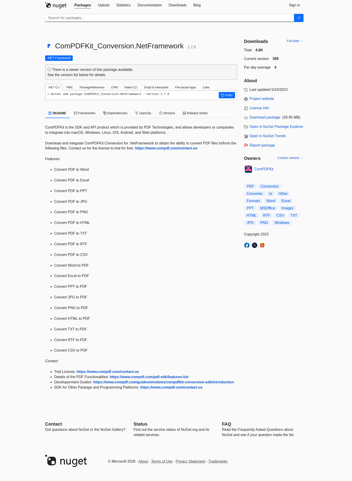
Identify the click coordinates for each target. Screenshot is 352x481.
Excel (286, 201)
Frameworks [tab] (84, 113)
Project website (262, 99)
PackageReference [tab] (92, 87)
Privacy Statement (190, 461)
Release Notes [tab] (195, 113)
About (143, 461)
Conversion (269, 186)
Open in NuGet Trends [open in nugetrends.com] (268, 136)
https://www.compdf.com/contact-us (166, 148)
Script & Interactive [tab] (156, 87)
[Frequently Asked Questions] (226, 423)
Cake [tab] (206, 87)
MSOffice (267, 208)
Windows (281, 223)
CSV (280, 215)
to (270, 194)
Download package (265, 117)
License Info (259, 108)
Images (287, 208)
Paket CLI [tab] (130, 87)
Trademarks (218, 461)
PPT (250, 208)
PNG (264, 223)
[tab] (83, 5)
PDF (250, 186)
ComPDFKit (263, 169)
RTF (266, 215)
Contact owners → (290, 158)
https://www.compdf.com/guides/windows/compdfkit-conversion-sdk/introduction (163, 382)
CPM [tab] (114, 87)
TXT (293, 215)
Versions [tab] (167, 113)
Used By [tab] (143, 113)
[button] (227, 95)
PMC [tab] (69, 87)
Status (140, 423)
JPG (250, 223)
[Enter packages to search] (169, 18)
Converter (255, 194)
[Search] (298, 18)
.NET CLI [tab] (54, 87)
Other (283, 194)
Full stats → (295, 41)
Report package (262, 145)
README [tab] (57, 113)
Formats (253, 201)
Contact (53, 423)
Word (271, 201)
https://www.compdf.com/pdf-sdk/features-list (149, 377)
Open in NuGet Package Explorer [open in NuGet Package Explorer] (276, 127)
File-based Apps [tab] (185, 87)
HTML (252, 215)
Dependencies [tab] (115, 113)
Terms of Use (161, 461)
